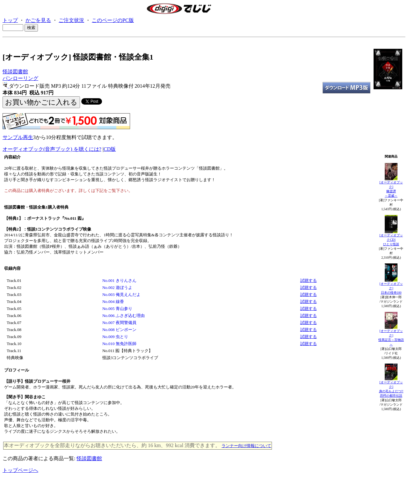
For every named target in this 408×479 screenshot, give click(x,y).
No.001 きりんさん (119, 280)
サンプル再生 (18, 137)
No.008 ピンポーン (119, 329)
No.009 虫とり (115, 336)
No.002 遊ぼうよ (117, 287)
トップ (10, 20)
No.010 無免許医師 (119, 343)
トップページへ (20, 470)
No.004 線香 (113, 301)
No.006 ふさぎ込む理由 (123, 315)
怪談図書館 (15, 71)
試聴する (308, 280)
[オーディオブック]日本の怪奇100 (391, 288)
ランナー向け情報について (246, 445)
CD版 (110, 149)
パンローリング (20, 78)
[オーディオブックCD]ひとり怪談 (391, 239)
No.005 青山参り (117, 308)
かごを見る (38, 20)
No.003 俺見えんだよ (121, 294)
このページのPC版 (113, 20)
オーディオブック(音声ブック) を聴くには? (52, 149)
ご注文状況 (71, 20)
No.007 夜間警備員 (119, 322)
